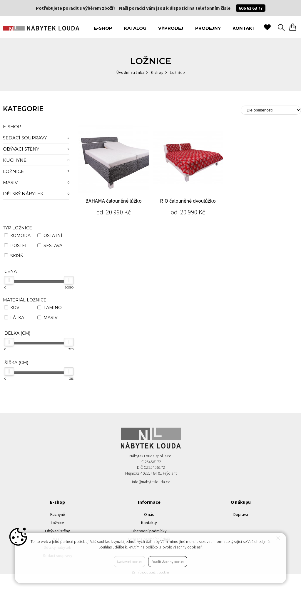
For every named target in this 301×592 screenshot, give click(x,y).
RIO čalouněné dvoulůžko (188, 200)
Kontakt (244, 28)
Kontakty (149, 522)
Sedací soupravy (36, 137)
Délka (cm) (17, 333)
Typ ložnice (17, 228)
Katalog (135, 28)
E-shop (103, 28)
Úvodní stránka (130, 72)
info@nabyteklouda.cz (151, 481)
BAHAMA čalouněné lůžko (113, 200)
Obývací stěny (36, 149)
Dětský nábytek (36, 193)
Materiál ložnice (24, 300)
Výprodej (170, 28)
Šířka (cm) (16, 362)
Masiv (36, 182)
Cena (10, 271)
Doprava (240, 514)
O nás (149, 514)
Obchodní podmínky (149, 530)
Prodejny (208, 28)
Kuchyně (36, 160)
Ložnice (36, 171)
